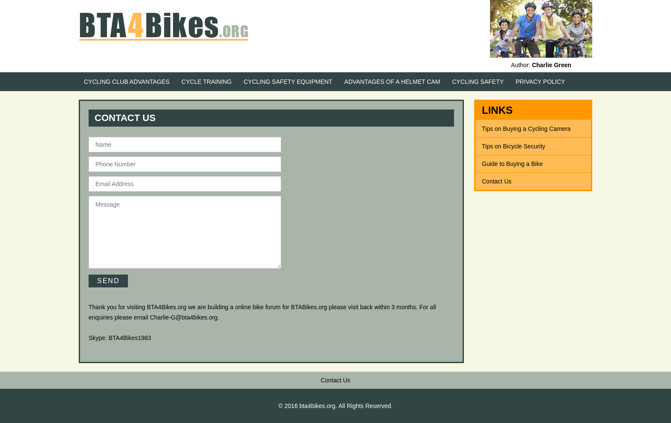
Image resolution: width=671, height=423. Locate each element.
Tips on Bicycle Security (513, 146)
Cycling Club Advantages (126, 81)
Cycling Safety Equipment (287, 81)
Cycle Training (206, 81)
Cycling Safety (478, 81)
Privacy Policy (540, 81)
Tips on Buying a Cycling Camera (526, 128)
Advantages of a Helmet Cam (392, 81)
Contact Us (496, 181)
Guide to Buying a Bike (512, 163)
